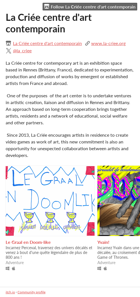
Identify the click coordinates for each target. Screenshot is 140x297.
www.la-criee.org (108, 43)
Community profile (31, 292)
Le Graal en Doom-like (28, 242)
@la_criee (22, 50)
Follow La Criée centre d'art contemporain (89, 6)
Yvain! (103, 242)
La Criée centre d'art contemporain (47, 43)
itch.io (10, 292)
